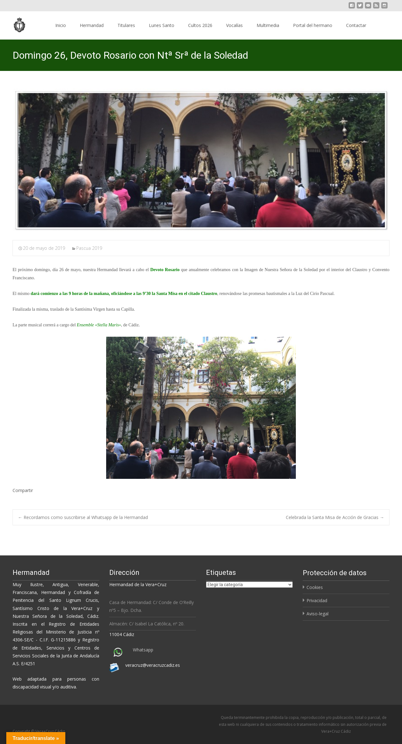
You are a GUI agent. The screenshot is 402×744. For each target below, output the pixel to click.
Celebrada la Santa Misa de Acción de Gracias (335, 517)
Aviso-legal (318, 614)
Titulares (126, 25)
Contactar (356, 25)
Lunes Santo (161, 25)
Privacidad (317, 600)
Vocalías (234, 25)
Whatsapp (143, 650)
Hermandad (92, 25)
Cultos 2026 (200, 25)
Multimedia (268, 25)
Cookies (315, 587)
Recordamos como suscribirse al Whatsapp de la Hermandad (83, 517)
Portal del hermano (312, 25)
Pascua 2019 (89, 248)
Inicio (60, 25)
